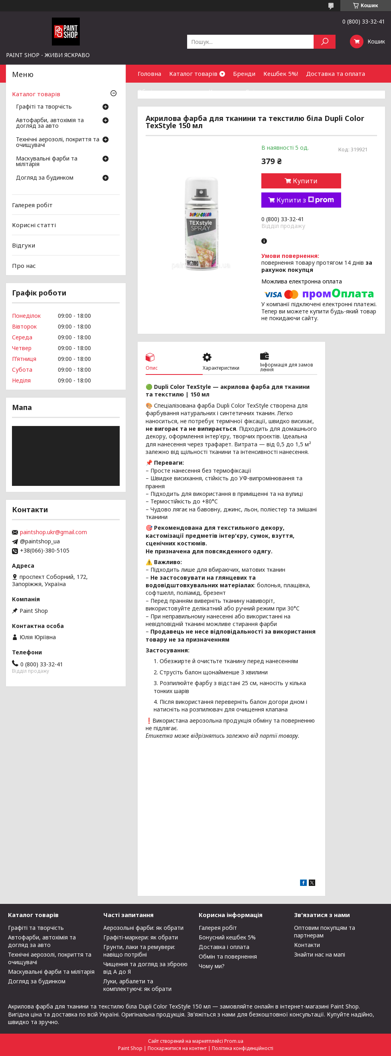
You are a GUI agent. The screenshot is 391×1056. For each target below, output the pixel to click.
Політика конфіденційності (242, 1048)
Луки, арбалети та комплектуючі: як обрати (137, 985)
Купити (305, 180)
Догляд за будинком (44, 178)
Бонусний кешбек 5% (227, 937)
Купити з (305, 200)
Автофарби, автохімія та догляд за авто (50, 123)
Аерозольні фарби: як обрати (143, 927)
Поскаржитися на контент (177, 1048)
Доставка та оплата (335, 73)
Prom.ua (233, 1041)
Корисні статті (34, 225)
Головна (149, 73)
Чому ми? (212, 966)
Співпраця (260, 91)
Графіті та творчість (44, 107)
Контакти (223, 91)
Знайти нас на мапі (319, 954)
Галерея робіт (32, 205)
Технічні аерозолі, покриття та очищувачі (57, 143)
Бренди (244, 73)
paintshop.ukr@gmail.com (53, 532)
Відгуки (23, 245)
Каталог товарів (193, 73)
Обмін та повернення (169, 91)
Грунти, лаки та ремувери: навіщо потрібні (139, 950)
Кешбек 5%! (280, 73)
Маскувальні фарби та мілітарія (46, 162)
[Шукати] (325, 42)
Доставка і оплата (224, 947)
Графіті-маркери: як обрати (140, 937)
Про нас (24, 265)
